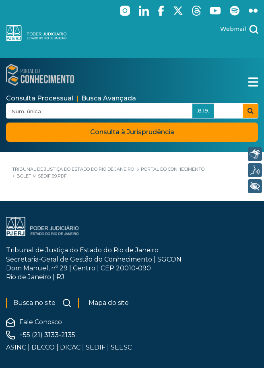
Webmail (233, 29)
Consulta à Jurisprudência (132, 132)
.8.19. (203, 110)
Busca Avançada (108, 98)
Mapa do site (109, 303)
